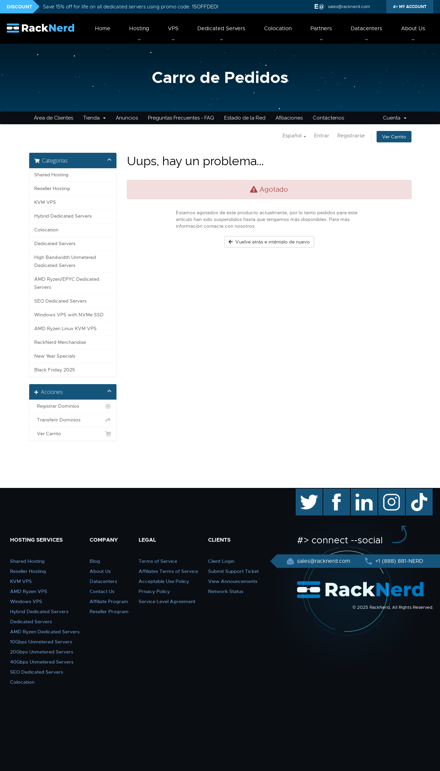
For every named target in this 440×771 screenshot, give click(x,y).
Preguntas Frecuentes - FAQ (181, 118)
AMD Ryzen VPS (28, 591)
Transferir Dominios (73, 420)
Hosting (139, 28)
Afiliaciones (289, 118)
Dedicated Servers (221, 28)
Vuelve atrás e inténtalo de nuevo (269, 242)
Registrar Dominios (73, 406)
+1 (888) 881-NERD (398, 561)
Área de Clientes (53, 118)
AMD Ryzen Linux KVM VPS (65, 328)
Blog (95, 561)
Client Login (221, 561)
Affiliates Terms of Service (168, 571)
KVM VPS (45, 202)
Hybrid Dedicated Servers (63, 216)
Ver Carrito (394, 137)
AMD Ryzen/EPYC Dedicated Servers (66, 283)
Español (294, 136)
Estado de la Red (244, 118)
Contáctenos (328, 118)
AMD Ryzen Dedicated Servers (45, 632)
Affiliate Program (109, 601)
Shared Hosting (51, 175)
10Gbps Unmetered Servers (41, 642)
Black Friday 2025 (54, 370)
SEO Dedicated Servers (60, 301)
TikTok (414, 492)
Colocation (278, 28)
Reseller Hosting (52, 188)
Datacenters (366, 28)
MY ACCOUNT (412, 6)
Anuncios (127, 118)
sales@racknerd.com (349, 6)
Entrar (321, 136)
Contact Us (102, 591)
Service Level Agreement (167, 601)
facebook (335, 492)
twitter (304, 492)
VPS (173, 28)
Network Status (225, 591)
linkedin (361, 492)
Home (102, 28)
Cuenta (394, 118)
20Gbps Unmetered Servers (41, 652)
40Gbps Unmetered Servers (42, 662)
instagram (390, 492)
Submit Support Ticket (233, 571)
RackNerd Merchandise (60, 342)
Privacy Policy (154, 591)
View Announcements (232, 581)
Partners (321, 28)
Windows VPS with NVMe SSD (69, 315)
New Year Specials (54, 356)
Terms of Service (158, 561)
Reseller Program (109, 611)
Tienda (94, 118)
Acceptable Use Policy (164, 581)
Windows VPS (26, 601)
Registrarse (351, 136)
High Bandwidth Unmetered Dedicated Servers (65, 261)
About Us (413, 28)
